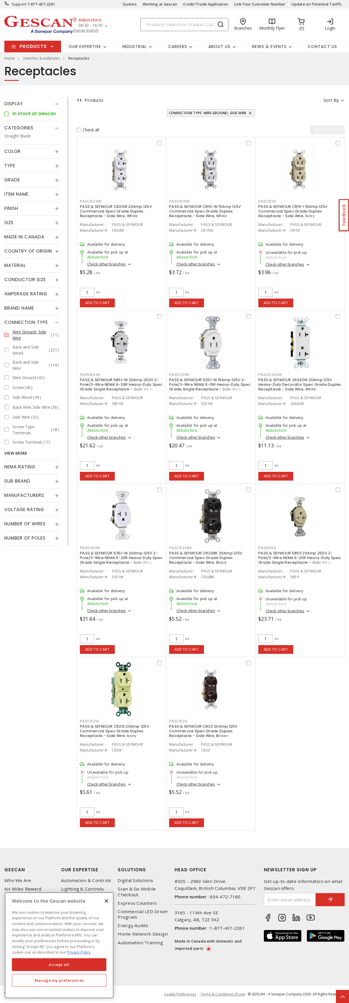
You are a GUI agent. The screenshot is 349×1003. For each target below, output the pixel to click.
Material (15, 265)
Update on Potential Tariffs (316, 4)
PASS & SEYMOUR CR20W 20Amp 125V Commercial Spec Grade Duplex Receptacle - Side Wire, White (116, 211)
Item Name (16, 194)
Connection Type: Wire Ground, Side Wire (208, 112)
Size (9, 222)
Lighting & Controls (82, 889)
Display (13, 104)
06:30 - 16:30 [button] (90, 25)
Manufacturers (24, 495)
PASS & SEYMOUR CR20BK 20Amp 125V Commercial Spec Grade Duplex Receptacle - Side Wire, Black (205, 558)
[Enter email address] (290, 899)
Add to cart (97, 302)
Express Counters (137, 903)
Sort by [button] (331, 100)
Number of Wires (25, 524)
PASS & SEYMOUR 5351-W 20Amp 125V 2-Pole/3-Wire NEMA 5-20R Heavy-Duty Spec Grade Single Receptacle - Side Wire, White (121, 560)
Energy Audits (133, 925)
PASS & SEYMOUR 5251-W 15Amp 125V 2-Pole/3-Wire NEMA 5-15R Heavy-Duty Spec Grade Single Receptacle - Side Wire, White (210, 386)
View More (15, 453)
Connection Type (26, 322)
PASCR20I (89, 721)
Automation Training (140, 942)
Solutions (132, 870)
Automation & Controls (86, 880)
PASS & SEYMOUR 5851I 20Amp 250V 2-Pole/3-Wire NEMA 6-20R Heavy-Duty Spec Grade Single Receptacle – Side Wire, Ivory (299, 560)
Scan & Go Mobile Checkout (137, 891)
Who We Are (17, 880)
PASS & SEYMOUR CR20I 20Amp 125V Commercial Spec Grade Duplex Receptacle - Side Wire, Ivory (114, 731)
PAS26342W (270, 374)
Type (9, 166)
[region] (59, 945)
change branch (86, 30)
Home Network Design (143, 934)
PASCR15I (267, 201)
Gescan (14, 870)
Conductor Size (25, 279)
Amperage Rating (25, 294)
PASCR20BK (180, 547)
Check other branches (106, 264)
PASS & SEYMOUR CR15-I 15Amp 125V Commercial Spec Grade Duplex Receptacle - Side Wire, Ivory (292, 211)
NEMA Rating (19, 467)
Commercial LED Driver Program (143, 914)
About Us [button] (219, 46)
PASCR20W (91, 201)
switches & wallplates (41, 58)
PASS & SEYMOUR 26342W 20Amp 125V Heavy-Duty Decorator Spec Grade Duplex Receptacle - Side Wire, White (299, 384)
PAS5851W (90, 374)
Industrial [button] (134, 46)
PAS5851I (267, 547)
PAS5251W (179, 374)
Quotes (130, 4)
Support (19, 4)
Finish (11, 208)
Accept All (59, 964)
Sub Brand (17, 481)
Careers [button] (177, 46)
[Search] (184, 24)
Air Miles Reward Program (22, 891)
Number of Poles (25, 538)
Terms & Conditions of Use (223, 994)
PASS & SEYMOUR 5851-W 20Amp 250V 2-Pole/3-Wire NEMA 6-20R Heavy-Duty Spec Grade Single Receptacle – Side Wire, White (121, 386)
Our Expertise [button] (85, 46)
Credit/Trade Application (205, 4)
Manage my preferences (59, 980)
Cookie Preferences (180, 994)
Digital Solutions (135, 880)
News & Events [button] (269, 46)
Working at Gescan (160, 4)
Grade (12, 180)
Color (12, 151)
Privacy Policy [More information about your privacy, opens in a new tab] (79, 952)
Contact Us (322, 46)
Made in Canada (24, 237)
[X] (106, 901)
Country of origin (28, 251)
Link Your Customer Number (259, 4)
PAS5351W (90, 547)
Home (9, 58)
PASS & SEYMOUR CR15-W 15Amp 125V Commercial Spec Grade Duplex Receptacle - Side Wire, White (205, 211)
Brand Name (19, 308)
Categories (18, 128)
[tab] (31, 103)
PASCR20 (178, 721)
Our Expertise (79, 870)
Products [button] (33, 46)
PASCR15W (179, 201)
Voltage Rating (24, 509)
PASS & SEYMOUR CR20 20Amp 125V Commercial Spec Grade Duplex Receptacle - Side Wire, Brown (203, 731)
